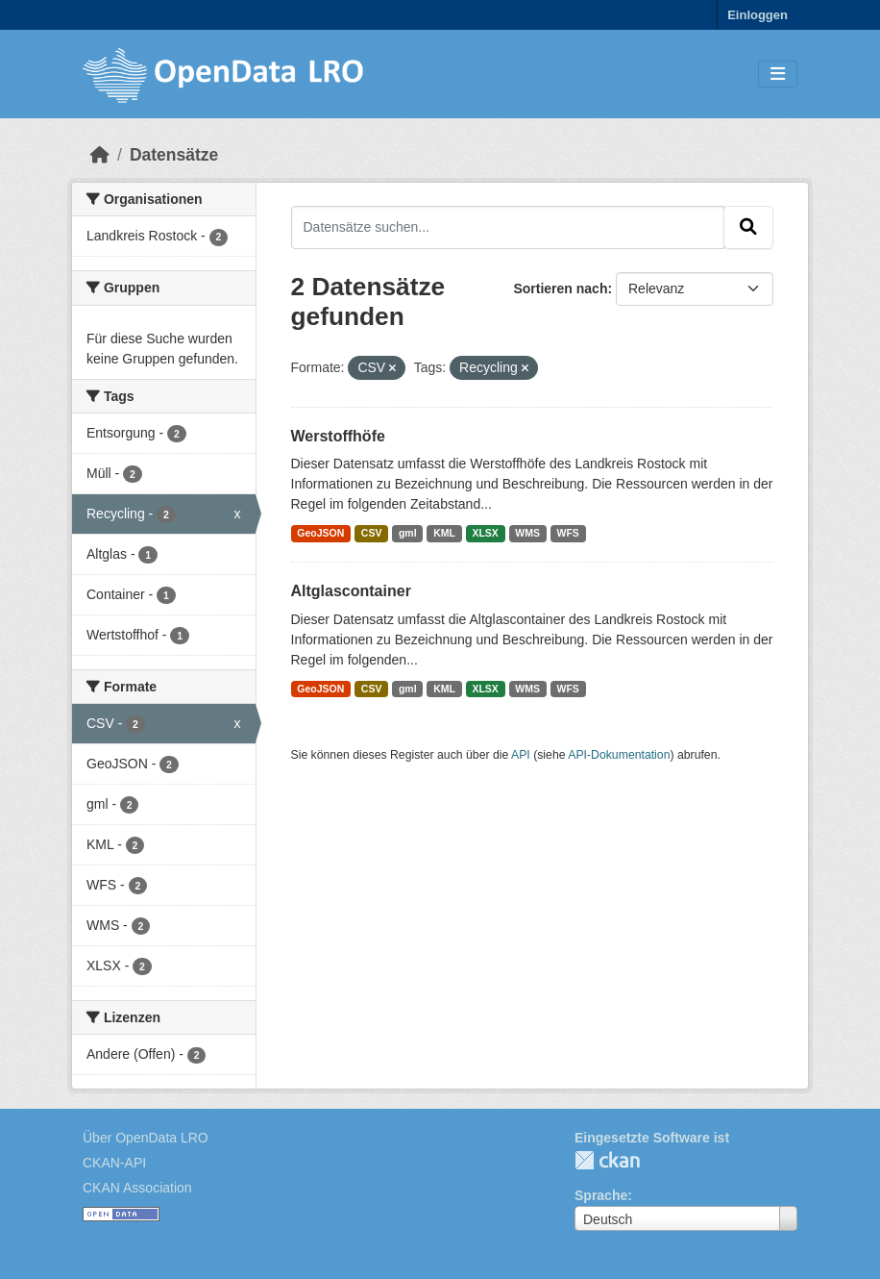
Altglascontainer (351, 591)
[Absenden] (748, 227)
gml (408, 533)
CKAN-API (114, 1162)
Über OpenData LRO (145, 1137)
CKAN (607, 1160)
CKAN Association (137, 1187)
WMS (527, 533)
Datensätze (174, 154)
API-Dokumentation (619, 755)
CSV (371, 533)
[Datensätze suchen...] (508, 227)
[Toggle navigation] (777, 74)
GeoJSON (320, 533)
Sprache (600, 1195)
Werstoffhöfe (338, 436)
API (520, 755)
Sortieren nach (560, 288)
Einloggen (757, 15)
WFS (568, 533)
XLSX (485, 533)
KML (444, 533)
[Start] (100, 154)
